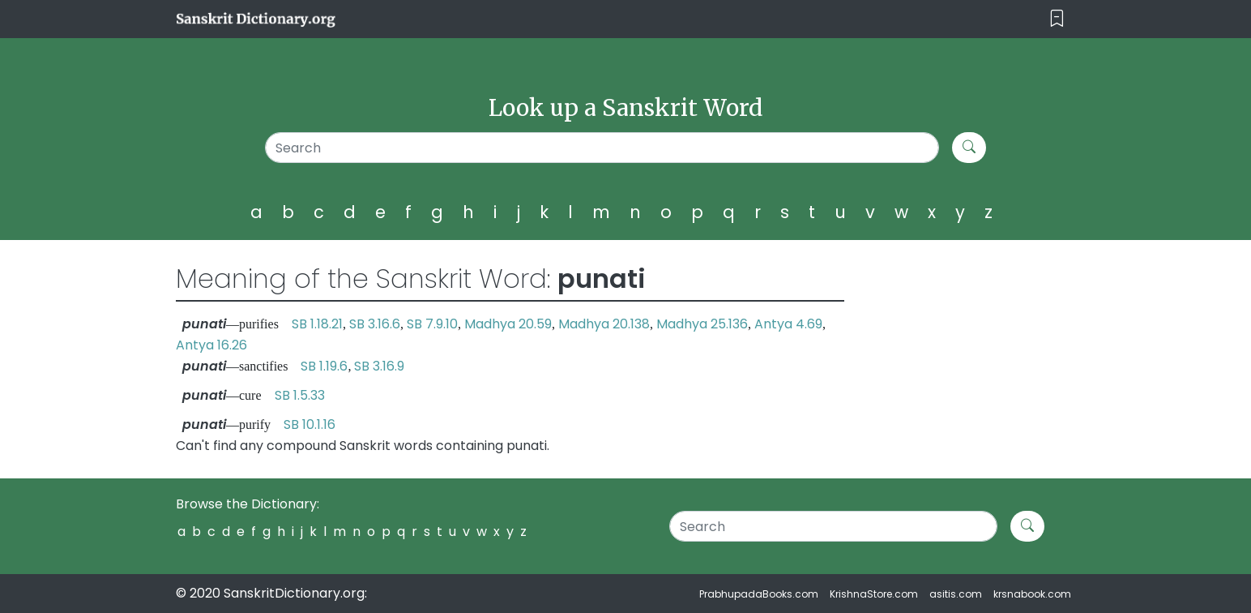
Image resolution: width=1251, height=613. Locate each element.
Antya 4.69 (788, 324)
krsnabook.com (1032, 594)
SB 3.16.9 (379, 366)
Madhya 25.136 (702, 324)
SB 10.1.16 (309, 424)
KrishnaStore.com (874, 594)
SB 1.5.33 (300, 395)
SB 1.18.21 (317, 324)
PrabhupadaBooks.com (758, 594)
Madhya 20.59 (508, 324)
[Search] (602, 147)
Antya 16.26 (211, 345)
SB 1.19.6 (324, 366)
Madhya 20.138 (604, 324)
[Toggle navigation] (1057, 19)
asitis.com (955, 594)
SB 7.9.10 (432, 324)
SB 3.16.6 (374, 324)
